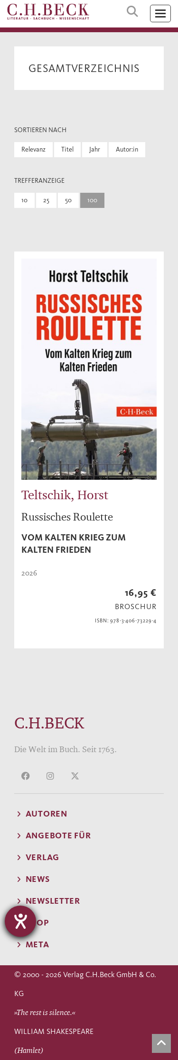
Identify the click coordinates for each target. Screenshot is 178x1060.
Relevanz (33, 149)
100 (92, 200)
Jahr (94, 149)
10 (24, 200)
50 (68, 200)
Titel (67, 149)
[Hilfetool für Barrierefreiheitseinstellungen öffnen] (20, 921)
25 (46, 200)
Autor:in (127, 149)
